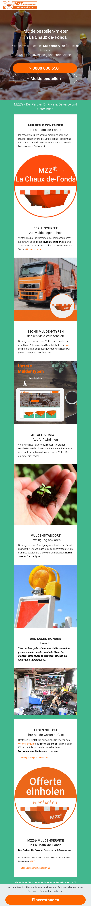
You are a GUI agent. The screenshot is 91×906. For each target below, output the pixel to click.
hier (67, 345)
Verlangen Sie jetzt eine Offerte (33, 757)
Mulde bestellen (44, 78)
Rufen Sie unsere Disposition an (34, 867)
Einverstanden (45, 899)
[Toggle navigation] (87, 5)
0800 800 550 (44, 68)
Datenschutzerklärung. (51, 891)
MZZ (32, 861)
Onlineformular (34, 249)
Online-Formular (26, 743)
